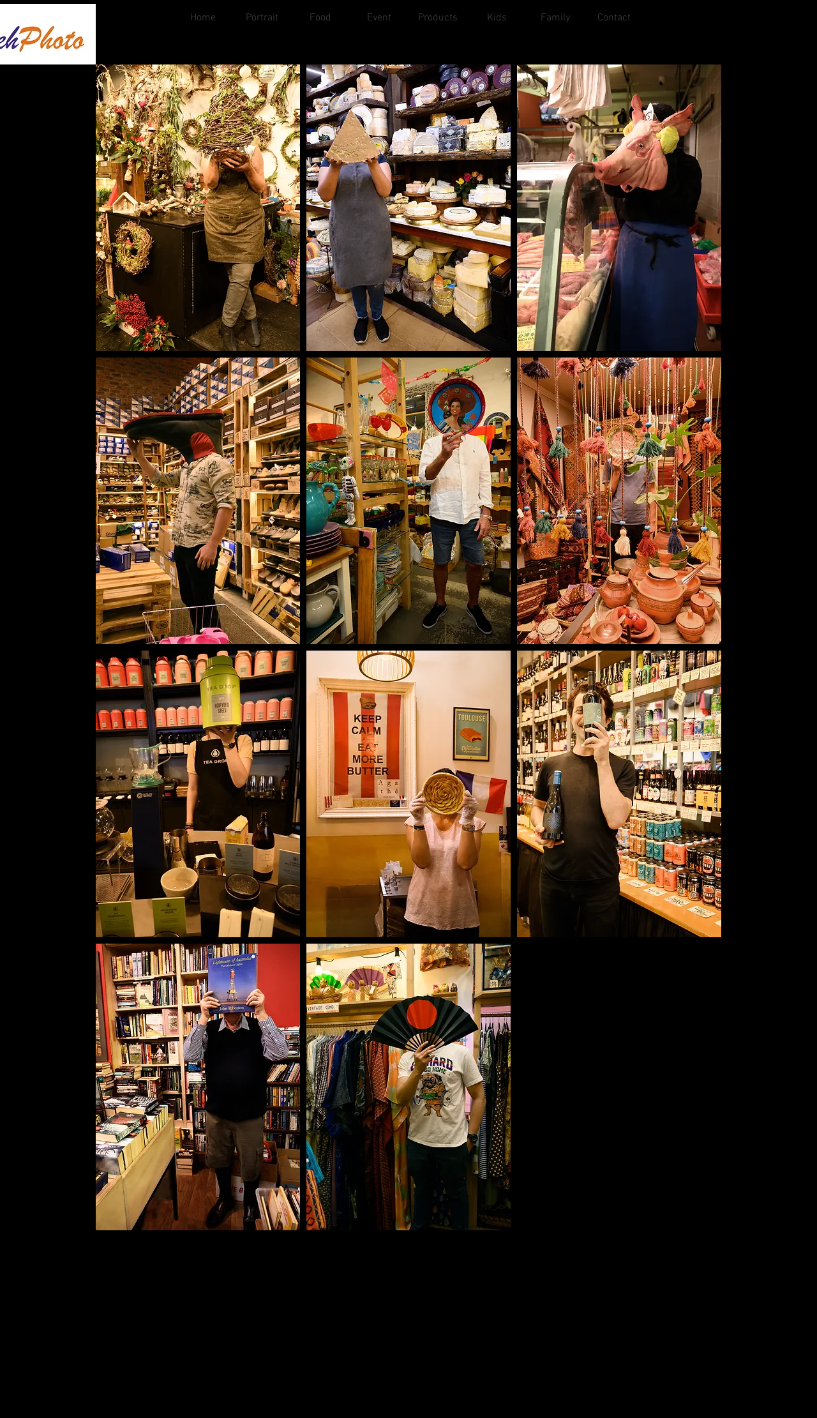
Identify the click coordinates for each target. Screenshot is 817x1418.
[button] (198, 207)
